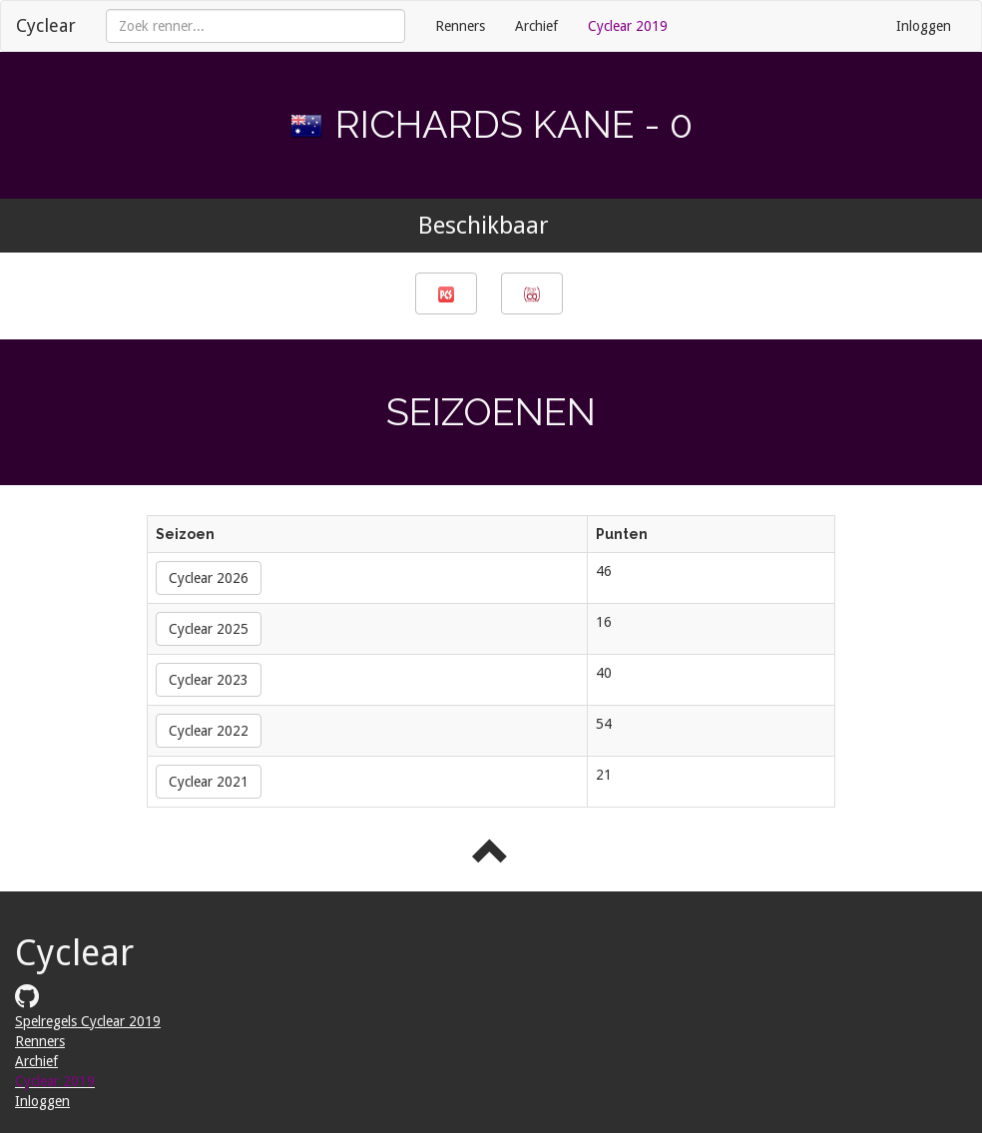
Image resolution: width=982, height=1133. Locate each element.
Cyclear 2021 (208, 782)
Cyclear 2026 (208, 578)
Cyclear (46, 25)
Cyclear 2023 (208, 680)
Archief (536, 26)
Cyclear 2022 (208, 731)
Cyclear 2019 (628, 26)
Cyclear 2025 (208, 629)
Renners (460, 26)
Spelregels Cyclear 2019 (88, 1021)
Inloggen (923, 26)
